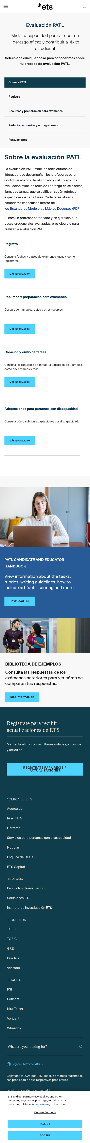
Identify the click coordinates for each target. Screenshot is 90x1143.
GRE (10, 948)
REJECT (45, 1123)
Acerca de (14, 809)
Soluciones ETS (19, 898)
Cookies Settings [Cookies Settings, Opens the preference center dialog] (45, 1112)
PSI (9, 989)
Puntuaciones (17, 140)
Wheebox (14, 1028)
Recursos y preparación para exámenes (35, 111)
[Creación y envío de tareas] (19, 382)
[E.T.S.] (45, 6)
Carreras (13, 828)
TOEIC (12, 939)
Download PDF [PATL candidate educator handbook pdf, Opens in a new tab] (20, 601)
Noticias (13, 847)
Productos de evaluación (25, 888)
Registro (14, 96)
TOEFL (12, 929)
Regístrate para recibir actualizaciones (45, 769)
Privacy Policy (41, 1104)
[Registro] (19, 273)
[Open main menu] (5, 6)
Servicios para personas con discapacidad (39, 838)
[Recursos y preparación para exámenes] (19, 329)
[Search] (81, 1047)
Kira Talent (15, 1009)
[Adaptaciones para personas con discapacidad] (19, 440)
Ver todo (13, 968)
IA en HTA (14, 818)
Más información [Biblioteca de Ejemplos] (22, 697)
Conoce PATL (17, 82)
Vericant (13, 1018)
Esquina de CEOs (20, 857)
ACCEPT (45, 1135)
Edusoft (13, 999)
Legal (10, 1090)
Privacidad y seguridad (33, 1090)
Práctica (13, 958)
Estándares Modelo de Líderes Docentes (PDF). (45, 209)
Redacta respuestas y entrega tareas (33, 125)
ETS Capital (16, 867)
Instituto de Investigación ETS (29, 908)
